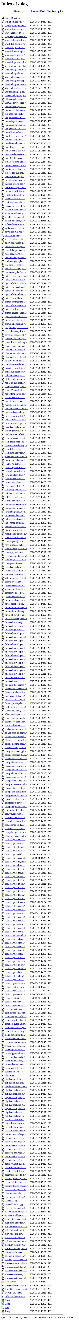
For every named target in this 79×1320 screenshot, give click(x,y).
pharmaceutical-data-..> (15, 353)
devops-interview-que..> (16, 766)
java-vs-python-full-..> (15, 467)
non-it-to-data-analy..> (15, 383)
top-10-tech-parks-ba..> (15, 154)
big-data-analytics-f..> (15, 1116)
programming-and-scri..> (16, 327)
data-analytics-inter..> (15, 869)
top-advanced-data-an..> (16, 147)
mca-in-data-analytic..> (15, 423)
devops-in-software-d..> (16, 769)
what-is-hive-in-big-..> (15, 51)
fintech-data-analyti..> (15, 699)
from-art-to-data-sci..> (15, 692)
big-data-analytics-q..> (15, 1097)
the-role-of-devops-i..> (15, 180)
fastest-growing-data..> (15, 703)
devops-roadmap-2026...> (16, 755)
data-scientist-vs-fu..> (15, 817)
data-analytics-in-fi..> (15, 880)
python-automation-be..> (16, 316)
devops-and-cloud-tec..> (16, 795)
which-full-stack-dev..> (15, 44)
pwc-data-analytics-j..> (15, 320)
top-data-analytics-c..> (15, 139)
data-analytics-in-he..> (15, 876)
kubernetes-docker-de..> (16, 456)
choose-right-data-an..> (15, 1046)
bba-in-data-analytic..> (15, 1193)
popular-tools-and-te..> (15, 346)
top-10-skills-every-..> (15, 158)
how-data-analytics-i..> (15, 567)
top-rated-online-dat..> (15, 110)
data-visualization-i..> (15, 814)
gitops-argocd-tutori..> (15, 574)
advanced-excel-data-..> (16, 1267)
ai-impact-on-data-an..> (15, 1241)
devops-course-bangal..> (16, 780)
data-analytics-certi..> (15, 946)
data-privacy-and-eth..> (15, 832)
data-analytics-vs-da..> (15, 839)
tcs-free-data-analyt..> (15, 202)
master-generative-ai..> (15, 430)
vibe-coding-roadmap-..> (16, 80)
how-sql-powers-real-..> (16, 552)
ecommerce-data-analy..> (16, 722)
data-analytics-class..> (15, 939)
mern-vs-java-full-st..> (15, 416)
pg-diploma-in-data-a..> (15, 360)
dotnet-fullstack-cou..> (15, 725)
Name (17, 11)
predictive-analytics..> (15, 331)
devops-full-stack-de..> (15, 773)
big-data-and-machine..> (16, 1086)
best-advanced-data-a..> (15, 1164)
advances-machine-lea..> (16, 1263)
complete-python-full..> (15, 1016)
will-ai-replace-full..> (14, 22)
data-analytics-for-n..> (15, 891)
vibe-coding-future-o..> (15, 84)
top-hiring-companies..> (16, 121)
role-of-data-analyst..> (15, 246)
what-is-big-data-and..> (15, 62)
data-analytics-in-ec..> (15, 884)
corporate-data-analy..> (15, 1009)
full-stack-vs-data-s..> (15, 626)
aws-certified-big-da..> (15, 1215)
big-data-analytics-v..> (15, 1090)
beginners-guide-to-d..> (15, 1175)
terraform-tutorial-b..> (15, 195)
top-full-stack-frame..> (15, 132)
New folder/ (10, 1281)
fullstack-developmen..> (16, 618)
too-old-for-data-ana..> (15, 173)
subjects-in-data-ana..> (15, 213)
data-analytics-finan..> (15, 902)
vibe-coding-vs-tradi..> (15, 69)
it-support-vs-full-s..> (14, 486)
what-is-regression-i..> (15, 47)
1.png (7, 1311)
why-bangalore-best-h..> (16, 36)
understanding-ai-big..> (15, 95)
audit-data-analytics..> (15, 1223)
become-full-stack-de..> (15, 1182)
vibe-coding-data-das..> (15, 88)
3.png (7, 1304)
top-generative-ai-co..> (15, 128)
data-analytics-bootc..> (15, 968)
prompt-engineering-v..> (16, 324)
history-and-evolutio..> (15, 570)
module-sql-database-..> (16, 401)
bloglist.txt (10, 1075)
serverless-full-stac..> (14, 232)
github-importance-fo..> (16, 578)
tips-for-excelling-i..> (14, 176)
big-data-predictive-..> (15, 1079)
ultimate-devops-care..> (15, 103)
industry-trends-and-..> (15, 519)
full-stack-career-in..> (15, 681)
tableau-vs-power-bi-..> (15, 206)
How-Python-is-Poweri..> (16, 1285)
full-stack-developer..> (15, 640)
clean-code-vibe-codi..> (15, 1038)
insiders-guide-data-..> (15, 515)
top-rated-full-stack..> (15, 114)
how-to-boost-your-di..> (16, 548)
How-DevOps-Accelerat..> (17, 1289)
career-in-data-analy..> (15, 1057)
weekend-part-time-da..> (16, 66)
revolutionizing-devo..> (15, 257)
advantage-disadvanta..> (16, 1259)
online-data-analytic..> (15, 375)
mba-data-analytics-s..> (15, 427)
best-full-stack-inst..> (14, 1123)
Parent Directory (12, 18)
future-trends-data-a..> (15, 600)
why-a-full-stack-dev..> (15, 40)
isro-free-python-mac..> (15, 489)
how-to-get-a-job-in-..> (15, 541)
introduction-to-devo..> (15, 504)
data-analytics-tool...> (15, 850)
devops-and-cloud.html (15, 791)
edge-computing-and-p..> (16, 718)
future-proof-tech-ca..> (15, 604)
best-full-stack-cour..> (15, 1127)
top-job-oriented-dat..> (15, 117)
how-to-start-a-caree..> (15, 537)
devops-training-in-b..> (15, 747)
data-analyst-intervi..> (15, 994)
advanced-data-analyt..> (16, 1270)
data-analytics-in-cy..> (15, 887)
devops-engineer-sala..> (15, 777)
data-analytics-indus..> (15, 873)
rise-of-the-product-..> (15, 250)
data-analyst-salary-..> (15, 983)
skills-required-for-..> (14, 228)
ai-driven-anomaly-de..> (16, 1248)
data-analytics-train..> (15, 847)
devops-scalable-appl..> (15, 751)
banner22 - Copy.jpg (14, 1204)
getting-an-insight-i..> (15, 582)
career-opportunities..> (15, 1049)
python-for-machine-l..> (16, 302)
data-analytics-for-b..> (15, 898)
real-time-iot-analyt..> (15, 265)
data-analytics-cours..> (15, 906)
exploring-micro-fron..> (15, 707)
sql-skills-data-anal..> (15, 217)
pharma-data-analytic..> (15, 357)
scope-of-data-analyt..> (15, 239)
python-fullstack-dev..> (15, 283)
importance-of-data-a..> (15, 526)
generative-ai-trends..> (15, 585)
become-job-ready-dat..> (16, 1178)
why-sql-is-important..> (15, 25)
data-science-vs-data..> (15, 825)
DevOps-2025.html (13, 1293)
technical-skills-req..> (15, 198)
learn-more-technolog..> (16, 442)
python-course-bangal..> (16, 313)
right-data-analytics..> (15, 254)
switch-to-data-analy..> (15, 209)
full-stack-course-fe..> (15, 677)
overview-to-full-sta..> (15, 368)
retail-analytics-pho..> (15, 261)
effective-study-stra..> (15, 714)
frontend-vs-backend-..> (16, 688)
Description (57, 11)
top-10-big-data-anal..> (15, 162)
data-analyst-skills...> (14, 979)
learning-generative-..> (15, 438)
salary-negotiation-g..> (15, 243)
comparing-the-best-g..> (16, 1031)
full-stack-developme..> (15, 633)
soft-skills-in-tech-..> (14, 224)
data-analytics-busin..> (15, 965)
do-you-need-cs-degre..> (16, 733)
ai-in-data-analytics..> (15, 1237)
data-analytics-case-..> (15, 957)
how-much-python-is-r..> (16, 556)
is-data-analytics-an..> (15, 500)
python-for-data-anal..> (15, 305)
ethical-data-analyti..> (15, 710)
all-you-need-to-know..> (16, 1226)
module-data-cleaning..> (16, 405)
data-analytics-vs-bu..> (15, 843)
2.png (7, 1307)
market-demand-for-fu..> (16, 434)
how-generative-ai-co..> (16, 563)
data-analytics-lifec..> (15, 865)
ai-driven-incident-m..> (15, 1245)
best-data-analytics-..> (15, 1138)
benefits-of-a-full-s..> (14, 1171)
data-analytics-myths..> (15, 861)
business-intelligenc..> (15, 1068)
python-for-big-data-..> (15, 309)
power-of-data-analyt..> (15, 335)
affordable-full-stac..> (15, 1252)
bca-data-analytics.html (15, 1189)
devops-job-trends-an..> (15, 762)
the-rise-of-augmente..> (15, 187)
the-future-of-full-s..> (14, 191)
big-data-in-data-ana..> (15, 1083)
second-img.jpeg (12, 235)
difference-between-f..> (15, 736)
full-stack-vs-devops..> (15, 622)
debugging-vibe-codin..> (16, 806)
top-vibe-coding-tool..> (15, 106)
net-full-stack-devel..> (15, 397)
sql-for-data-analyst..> (15, 220)
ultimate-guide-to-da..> (15, 99)
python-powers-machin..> (16, 276)
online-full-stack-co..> (15, 372)
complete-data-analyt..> (15, 1027)
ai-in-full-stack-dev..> (15, 1230)
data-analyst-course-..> (15, 1001)
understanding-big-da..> (16, 92)
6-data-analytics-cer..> (15, 1296)
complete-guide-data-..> (16, 1020)
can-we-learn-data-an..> (15, 1064)
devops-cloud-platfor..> (15, 788)
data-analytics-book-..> (15, 972)
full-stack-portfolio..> (15, 629)
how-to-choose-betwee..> (16, 545)
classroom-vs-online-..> (15, 1042)
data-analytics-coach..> (15, 935)
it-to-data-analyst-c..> (15, 482)
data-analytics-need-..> (15, 858)
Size (49, 11)
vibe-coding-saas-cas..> (15, 77)
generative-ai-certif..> (15, 596)
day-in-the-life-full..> (14, 810)
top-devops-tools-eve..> (15, 136)
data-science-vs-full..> (15, 821)
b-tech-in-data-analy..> (15, 1208)
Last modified (38, 11)
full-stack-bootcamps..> (15, 685)
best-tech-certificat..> (14, 1119)
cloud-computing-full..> (16, 1035)
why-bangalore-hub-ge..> (16, 33)
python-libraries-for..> (15, 279)
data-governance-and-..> (16, 836)
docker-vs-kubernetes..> (16, 729)
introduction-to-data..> (15, 508)
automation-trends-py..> (16, 1219)
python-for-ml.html (13, 298)
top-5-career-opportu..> (15, 165)
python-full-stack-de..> (15, 287)
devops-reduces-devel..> (16, 758)
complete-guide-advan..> (16, 1024)
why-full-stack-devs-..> (15, 29)
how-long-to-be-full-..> (15, 559)
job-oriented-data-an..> (15, 460)
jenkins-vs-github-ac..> (15, 464)
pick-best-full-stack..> (15, 349)
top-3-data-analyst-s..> (15, 169)
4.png (7, 1300)
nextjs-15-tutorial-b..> (15, 390)
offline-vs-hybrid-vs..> (15, 379)
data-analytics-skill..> (15, 854)
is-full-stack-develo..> (15, 493)
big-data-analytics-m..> (15, 1101)
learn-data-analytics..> (15, 453)
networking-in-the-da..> (15, 394)
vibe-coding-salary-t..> (15, 73)
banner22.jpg (11, 1200)
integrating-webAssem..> (16, 512)
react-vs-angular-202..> (15, 272)
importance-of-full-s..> (15, 523)
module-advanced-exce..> (16, 408)
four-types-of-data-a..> (15, 696)
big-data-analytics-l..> (15, 1108)
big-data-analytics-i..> (15, 1112)
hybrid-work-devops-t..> (16, 534)
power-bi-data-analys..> (15, 338)
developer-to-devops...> (15, 803)
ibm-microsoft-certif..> (15, 530)
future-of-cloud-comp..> (16, 607)
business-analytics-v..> (15, 1071)
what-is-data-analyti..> (15, 55)
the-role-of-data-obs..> (15, 184)
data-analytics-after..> (15, 976)
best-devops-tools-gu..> (15, 1134)
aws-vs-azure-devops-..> (16, 1211)
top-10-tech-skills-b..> (15, 150)
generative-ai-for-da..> (15, 589)
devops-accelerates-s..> (15, 799)
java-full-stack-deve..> (15, 471)
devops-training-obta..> (15, 744)
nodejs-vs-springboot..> (15, 386)
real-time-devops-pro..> (15, 268)
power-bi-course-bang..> (16, 342)
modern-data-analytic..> (16, 412)
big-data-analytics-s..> (15, 1094)
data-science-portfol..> (15, 828)
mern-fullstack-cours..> (15, 419)
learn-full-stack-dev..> (15, 449)
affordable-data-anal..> (15, 1256)
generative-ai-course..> (15, 593)
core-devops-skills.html (15, 1013)
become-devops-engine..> (16, 1186)
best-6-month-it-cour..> (15, 1167)
